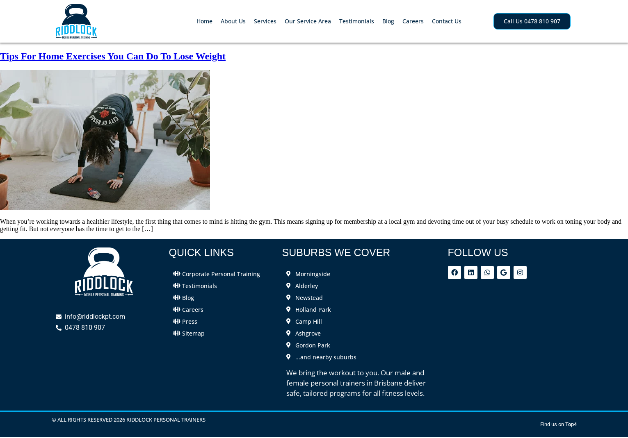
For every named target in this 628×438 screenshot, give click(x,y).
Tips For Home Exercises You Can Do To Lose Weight (113, 56)
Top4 (571, 424)
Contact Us (446, 21)
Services (265, 21)
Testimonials (356, 21)
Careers (413, 21)
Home (204, 21)
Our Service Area (308, 21)
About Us (233, 21)
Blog (388, 21)
